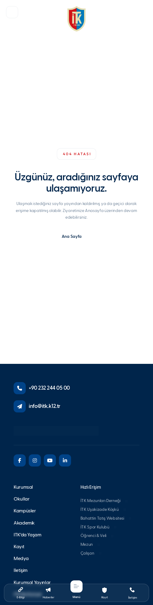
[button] (12, 12)
